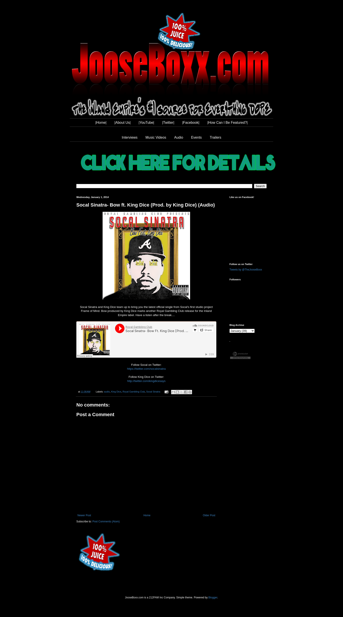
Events (196, 137)
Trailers (215, 137)
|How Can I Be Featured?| (227, 122)
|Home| (101, 122)
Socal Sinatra (153, 391)
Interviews (130, 137)
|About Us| (122, 122)
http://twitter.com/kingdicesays (146, 381)
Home (147, 515)
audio (107, 391)
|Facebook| (191, 122)
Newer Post (84, 515)
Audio (178, 137)
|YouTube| (146, 122)
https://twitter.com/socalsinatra (146, 368)
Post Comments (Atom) (106, 521)
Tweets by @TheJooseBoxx (245, 269)
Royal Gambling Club (133, 391)
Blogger (212, 597)
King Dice (116, 391)
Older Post (209, 515)
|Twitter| (168, 122)
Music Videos (155, 137)
